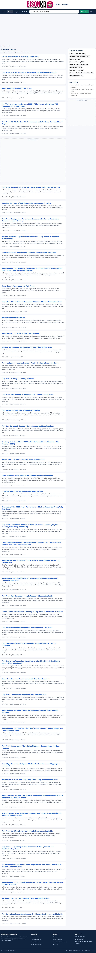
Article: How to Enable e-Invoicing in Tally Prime (20, 57)
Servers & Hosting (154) (77, 62)
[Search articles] (55, 12)
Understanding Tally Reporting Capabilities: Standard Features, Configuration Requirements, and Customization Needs (32, 269)
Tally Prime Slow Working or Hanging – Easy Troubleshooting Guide (27, 394)
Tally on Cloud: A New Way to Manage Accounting (21, 410)
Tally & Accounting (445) (77, 53)
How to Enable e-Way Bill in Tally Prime (17, 88)
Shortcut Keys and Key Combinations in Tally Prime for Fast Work (27, 347)
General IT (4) (74, 73)
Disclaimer (56, 937)
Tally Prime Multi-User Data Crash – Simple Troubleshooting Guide (27, 831)
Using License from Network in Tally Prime (18, 286)
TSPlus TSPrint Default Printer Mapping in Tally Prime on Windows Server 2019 (32, 612)
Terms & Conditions (37, 944)
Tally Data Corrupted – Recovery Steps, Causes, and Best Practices (28, 426)
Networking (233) (75, 59)
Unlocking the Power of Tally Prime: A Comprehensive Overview (26, 203)
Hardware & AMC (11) (76, 70)
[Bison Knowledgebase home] (48, 4)
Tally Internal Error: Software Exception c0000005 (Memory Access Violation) (32, 302)
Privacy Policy (35, 942)
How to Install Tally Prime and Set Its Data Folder (20, 333)
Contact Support (36, 939)
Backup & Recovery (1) (77, 75)
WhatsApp (84, 11)
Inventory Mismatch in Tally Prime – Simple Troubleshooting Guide (27, 475)
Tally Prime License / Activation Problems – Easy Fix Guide (24, 695)
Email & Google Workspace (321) (80, 56)
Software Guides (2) (87, 73)
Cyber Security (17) (76, 67)
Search (10, 11)
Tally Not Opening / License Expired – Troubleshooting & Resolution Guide (30, 363)
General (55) (74, 64)
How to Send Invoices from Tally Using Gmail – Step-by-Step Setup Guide (30, 780)
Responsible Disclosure (60, 942)
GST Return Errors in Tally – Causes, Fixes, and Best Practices (26, 898)
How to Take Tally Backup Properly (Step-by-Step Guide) (23, 460)
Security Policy (57, 939)
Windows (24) (84, 64)
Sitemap (55, 944)
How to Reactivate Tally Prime (13, 318)
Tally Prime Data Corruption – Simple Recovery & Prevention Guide (27, 596)
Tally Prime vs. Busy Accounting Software (18, 379)
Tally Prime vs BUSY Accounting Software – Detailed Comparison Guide (29, 72)
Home (4, 11)
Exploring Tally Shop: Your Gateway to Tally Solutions (22, 491)
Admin (92, 11)
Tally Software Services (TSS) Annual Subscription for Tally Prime (27, 627)
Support (17, 11)
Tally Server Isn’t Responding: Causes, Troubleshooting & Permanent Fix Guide (32, 914)
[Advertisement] (48, 28)
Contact (24, 11)
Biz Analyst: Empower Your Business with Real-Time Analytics (25, 679)
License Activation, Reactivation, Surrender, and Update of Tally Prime (29, 252)
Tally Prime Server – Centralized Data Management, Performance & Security (31, 187)
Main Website (35, 937)
